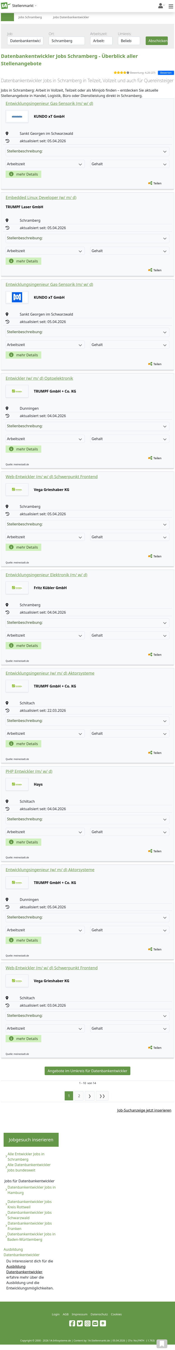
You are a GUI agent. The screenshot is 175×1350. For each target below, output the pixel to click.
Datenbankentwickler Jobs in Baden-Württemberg (31, 1237)
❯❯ (102, 1095)
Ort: (52, 33)
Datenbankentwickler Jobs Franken (30, 1226)
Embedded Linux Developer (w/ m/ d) (41, 197)
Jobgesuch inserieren (31, 1140)
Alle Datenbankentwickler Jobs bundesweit (29, 1167)
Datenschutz (99, 1314)
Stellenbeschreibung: (86, 151)
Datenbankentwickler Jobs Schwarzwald (29, 1215)
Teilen (157, 183)
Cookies (116, 1314)
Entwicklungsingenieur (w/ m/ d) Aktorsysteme (50, 673)
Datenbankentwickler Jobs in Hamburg (31, 1190)
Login (56, 1314)
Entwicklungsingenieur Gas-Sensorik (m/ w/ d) (49, 103)
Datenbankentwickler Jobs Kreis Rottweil (29, 1204)
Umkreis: (125, 33)
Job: (10, 33)
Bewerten (166, 72)
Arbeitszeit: (99, 33)
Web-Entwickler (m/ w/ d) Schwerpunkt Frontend (52, 476)
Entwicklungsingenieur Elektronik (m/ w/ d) (46, 574)
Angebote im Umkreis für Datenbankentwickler (87, 1070)
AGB (66, 1314)
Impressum (80, 1314)
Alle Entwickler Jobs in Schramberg (26, 1156)
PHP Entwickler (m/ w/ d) (29, 771)
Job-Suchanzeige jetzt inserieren (144, 1110)
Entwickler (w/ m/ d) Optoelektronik (39, 378)
